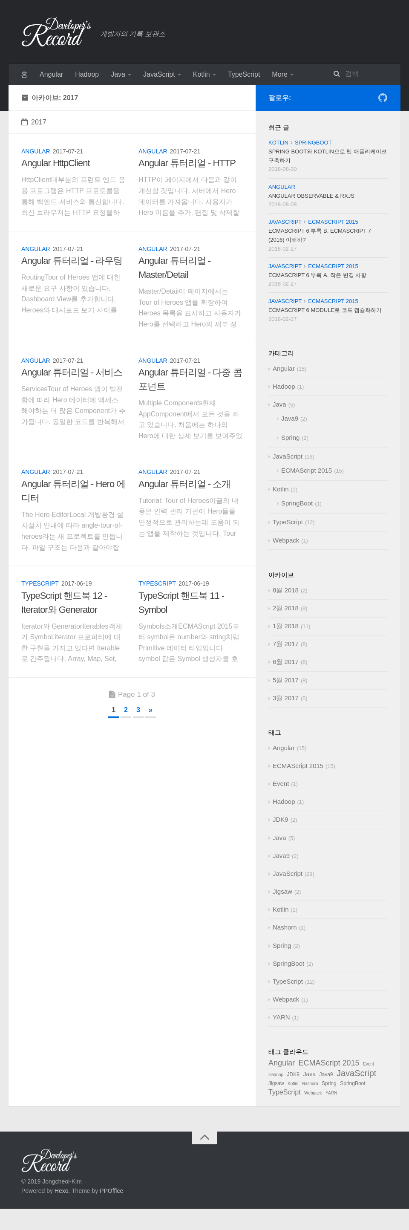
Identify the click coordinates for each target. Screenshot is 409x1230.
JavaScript (159, 74)
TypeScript (244, 74)
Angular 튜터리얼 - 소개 (184, 484)
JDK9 (280, 819)
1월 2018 (286, 625)
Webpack (286, 540)
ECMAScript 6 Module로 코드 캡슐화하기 (325, 310)
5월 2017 (286, 680)
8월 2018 (286, 590)
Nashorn (285, 927)
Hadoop (87, 74)
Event (281, 783)
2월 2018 (286, 608)
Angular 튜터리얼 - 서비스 (72, 372)
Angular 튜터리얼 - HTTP (187, 163)
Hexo (62, 1190)
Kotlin (201, 74)
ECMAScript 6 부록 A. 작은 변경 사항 (317, 275)
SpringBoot (313, 142)
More (279, 74)
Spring (290, 437)
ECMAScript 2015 (333, 222)
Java (118, 74)
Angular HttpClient (55, 163)
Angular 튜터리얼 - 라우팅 (72, 260)
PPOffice (111, 1190)
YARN (281, 1017)
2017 (33, 122)
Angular (51, 74)
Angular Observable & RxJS (311, 196)
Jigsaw (282, 891)
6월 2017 (286, 661)
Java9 (289, 418)
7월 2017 (286, 643)
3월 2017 (286, 698)
